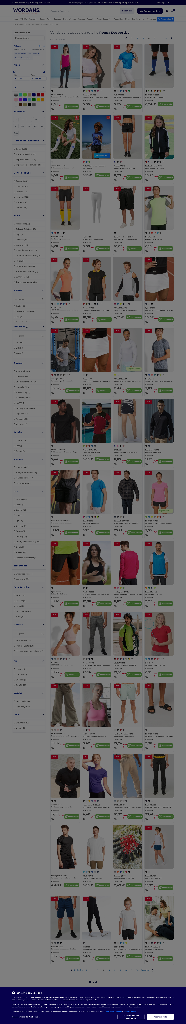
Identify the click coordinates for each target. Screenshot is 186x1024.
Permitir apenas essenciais (131, 1017)
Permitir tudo (160, 1017)
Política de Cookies (113, 1012)
